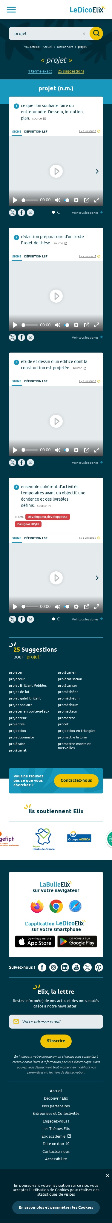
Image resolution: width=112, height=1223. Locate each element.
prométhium (68, 704)
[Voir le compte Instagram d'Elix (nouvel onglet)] (53, 967)
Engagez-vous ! (56, 1121)
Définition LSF (35, 132)
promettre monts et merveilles (74, 745)
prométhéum (68, 698)
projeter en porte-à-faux (29, 711)
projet (82, 47)
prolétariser (67, 685)
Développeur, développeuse (47, 517)
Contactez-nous (76, 781)
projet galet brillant (25, 698)
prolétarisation (70, 679)
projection (17, 730)
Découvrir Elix (56, 1098)
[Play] (15, 200)
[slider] (30, 200)
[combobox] (56, 33)
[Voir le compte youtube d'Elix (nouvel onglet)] (76, 967)
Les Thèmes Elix (56, 1128)
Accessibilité (56, 1158)
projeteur (17, 679)
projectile (17, 724)
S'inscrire (56, 1041)
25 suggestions (71, 71)
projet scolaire (21, 704)
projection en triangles (76, 730)
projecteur (18, 718)
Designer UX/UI (28, 524)
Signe (16, 132)
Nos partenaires (56, 1105)
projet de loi (19, 691)
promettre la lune (72, 737)
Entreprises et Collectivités (56, 1113)
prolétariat (18, 750)
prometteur (67, 711)
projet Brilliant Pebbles (28, 685)
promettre (66, 718)
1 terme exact (40, 71)
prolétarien (67, 672)
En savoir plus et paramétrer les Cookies (56, 1207)
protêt (63, 724)
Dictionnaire (65, 46)
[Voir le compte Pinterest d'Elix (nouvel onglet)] (99, 967)
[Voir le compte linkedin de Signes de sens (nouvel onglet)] (65, 967)
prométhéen (68, 691)
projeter (16, 672)
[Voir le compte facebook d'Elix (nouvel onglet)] (42, 967)
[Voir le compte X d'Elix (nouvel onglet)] (87, 967)
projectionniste (21, 737)
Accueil (47, 46)
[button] (53, 212)
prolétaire (17, 743)
